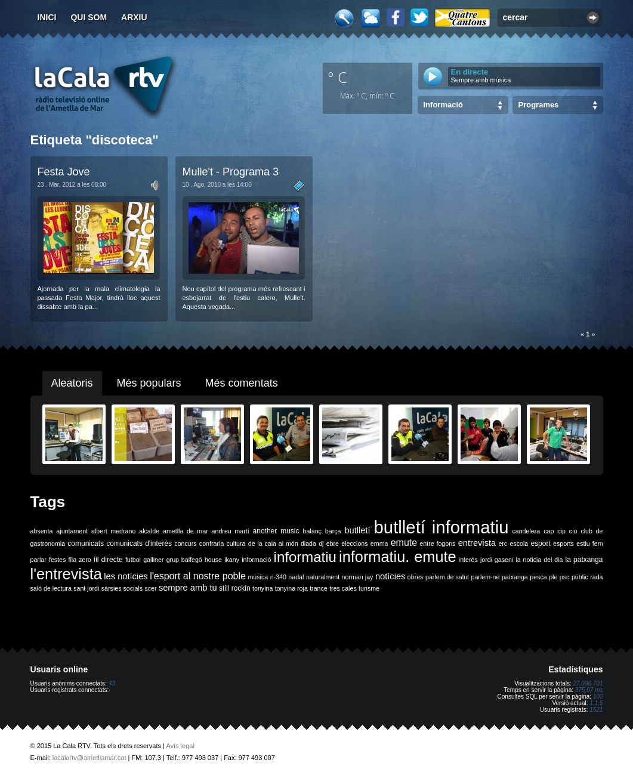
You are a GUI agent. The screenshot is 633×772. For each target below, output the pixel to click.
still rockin (235, 588)
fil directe (108, 559)
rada (596, 576)
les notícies (125, 576)
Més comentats (241, 383)
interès (468, 559)
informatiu (305, 557)
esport (540, 543)
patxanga (515, 576)
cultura (236, 543)
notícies (390, 576)
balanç (311, 531)
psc (565, 576)
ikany (231, 559)
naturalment (322, 576)
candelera (526, 531)
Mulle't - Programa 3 (231, 172)
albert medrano (113, 531)
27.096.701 (588, 683)
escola (519, 543)
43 (112, 683)
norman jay (357, 576)
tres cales (343, 588)
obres (415, 576)
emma (379, 543)
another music (276, 531)
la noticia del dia (539, 559)
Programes (538, 104)
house (213, 559)
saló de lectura (51, 588)
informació (256, 559)
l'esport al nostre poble (198, 576)
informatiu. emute (397, 556)
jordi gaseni (496, 559)
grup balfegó (184, 559)
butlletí (357, 530)
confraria (211, 543)
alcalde (149, 531)
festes (57, 559)
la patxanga (584, 559)
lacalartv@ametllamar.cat (89, 757)
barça (333, 531)
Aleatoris (72, 383)
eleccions (354, 543)
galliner (153, 559)
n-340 (278, 576)
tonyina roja (291, 588)
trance (319, 588)
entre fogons (437, 543)
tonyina (262, 588)
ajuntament (72, 531)
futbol (133, 559)
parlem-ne (485, 576)
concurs (185, 543)
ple (553, 576)
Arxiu (134, 17)
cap (549, 531)
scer (150, 588)
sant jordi (86, 588)
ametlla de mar (185, 531)
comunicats (85, 543)
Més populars (149, 383)
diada (308, 543)
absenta (41, 531)
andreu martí (230, 531)
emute (404, 543)
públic (580, 576)
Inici (47, 17)
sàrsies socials (122, 588)
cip (561, 531)
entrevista (477, 543)
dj (321, 543)
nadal (296, 576)
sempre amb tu (188, 587)
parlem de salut (447, 576)
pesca (538, 576)
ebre (332, 543)
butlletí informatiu (441, 527)
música (258, 576)
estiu (583, 543)
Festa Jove (64, 172)
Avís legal (180, 745)
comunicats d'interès (139, 543)
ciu (573, 531)
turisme (369, 588)
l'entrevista (66, 574)
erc (502, 543)
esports (563, 543)
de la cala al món (273, 543)
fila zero (80, 559)
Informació (443, 104)
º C (337, 77)
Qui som (88, 17)
